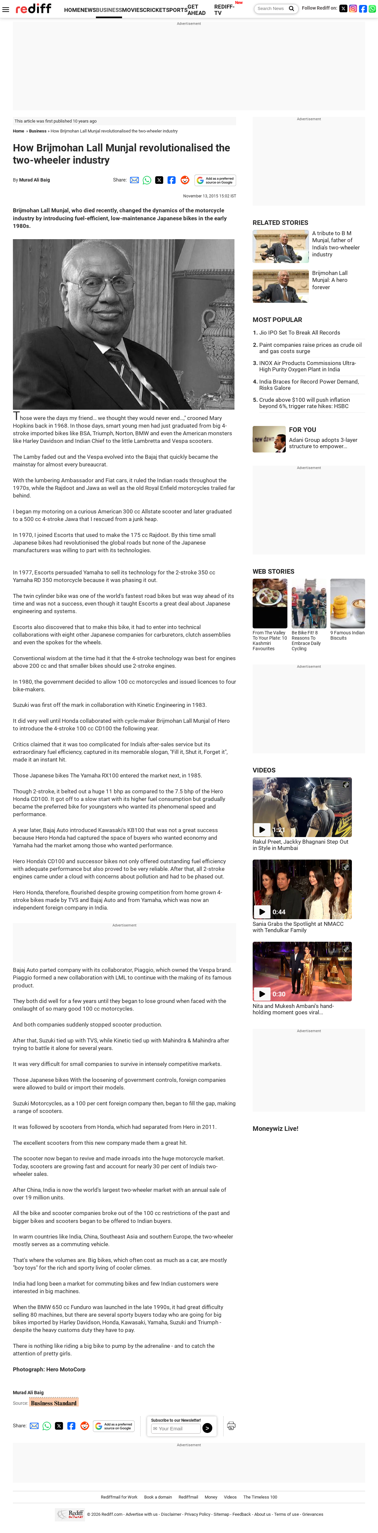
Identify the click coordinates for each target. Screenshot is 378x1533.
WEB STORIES (273, 571)
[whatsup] (373, 8)
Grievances (312, 1514)
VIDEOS (264, 770)
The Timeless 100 (260, 1497)
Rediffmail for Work (119, 1497)
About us (262, 1514)
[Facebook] (363, 8)
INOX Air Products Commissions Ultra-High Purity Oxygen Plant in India (307, 366)
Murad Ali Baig (34, 180)
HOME (72, 10)
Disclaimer (171, 1514)
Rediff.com (112, 1514)
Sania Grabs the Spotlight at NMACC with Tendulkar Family (298, 927)
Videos (230, 1497)
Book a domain (158, 1497)
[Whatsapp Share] (146, 180)
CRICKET (154, 10)
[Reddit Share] (183, 180)
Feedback (241, 1514)
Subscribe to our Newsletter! (176, 1420)
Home (18, 131)
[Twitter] (343, 8)
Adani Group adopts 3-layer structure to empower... (323, 443)
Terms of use (286, 1514)
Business (38, 131)
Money (211, 1497)
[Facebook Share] (171, 180)
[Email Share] (133, 180)
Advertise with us (142, 1514)
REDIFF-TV (224, 10)
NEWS (88, 10)
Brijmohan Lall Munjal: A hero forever (330, 280)
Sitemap (221, 1514)
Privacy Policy (197, 1514)
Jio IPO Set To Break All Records (299, 333)
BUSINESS (109, 10)
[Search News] (289, 9)
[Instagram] (353, 8)
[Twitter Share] (158, 180)
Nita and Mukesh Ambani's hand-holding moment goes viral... (293, 1009)
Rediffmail (188, 1497)
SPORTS (177, 10)
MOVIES (132, 10)
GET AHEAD (197, 10)
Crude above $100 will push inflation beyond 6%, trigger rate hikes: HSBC (304, 403)
